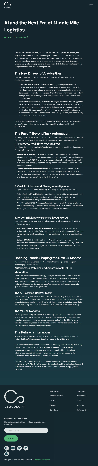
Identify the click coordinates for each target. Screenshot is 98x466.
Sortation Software (56, 396)
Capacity (53, 401)
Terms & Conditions (42, 460)
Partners (53, 406)
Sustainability (82, 411)
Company (81, 392)
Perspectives (81, 396)
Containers (54, 411)
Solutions (54, 392)
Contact (80, 401)
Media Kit (80, 406)
